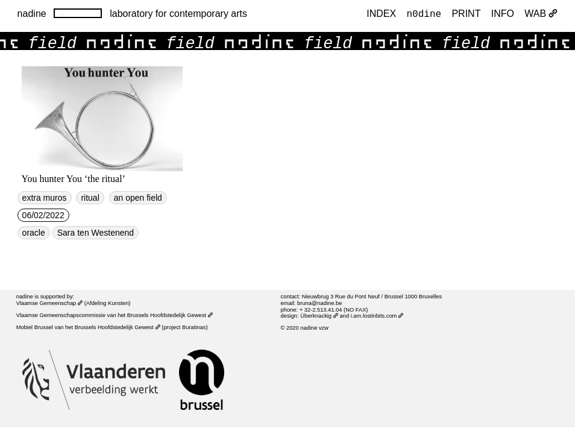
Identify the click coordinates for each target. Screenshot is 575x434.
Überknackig (319, 316)
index (381, 13)
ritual (90, 198)
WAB (541, 13)
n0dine (423, 13)
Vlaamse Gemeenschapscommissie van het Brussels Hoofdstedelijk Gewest (114, 315)
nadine (31, 13)
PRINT (465, 13)
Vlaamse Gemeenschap (49, 303)
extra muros (44, 198)
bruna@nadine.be (319, 303)
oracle (33, 232)
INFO (502, 13)
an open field (138, 198)
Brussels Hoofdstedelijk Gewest (117, 327)
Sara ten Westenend (95, 232)
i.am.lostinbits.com (377, 316)
